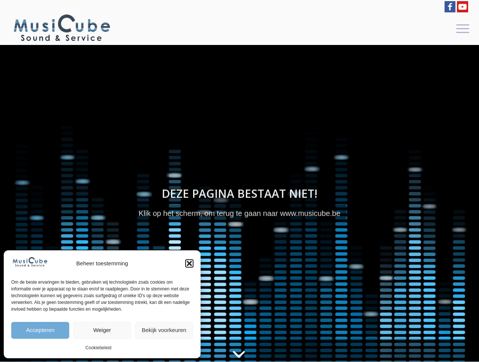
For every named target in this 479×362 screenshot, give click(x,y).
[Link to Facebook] (450, 6)
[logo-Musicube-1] (62, 28)
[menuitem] (460, 28)
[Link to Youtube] (462, 6)
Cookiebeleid (98, 347)
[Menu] (460, 28)
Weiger (102, 330)
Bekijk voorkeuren (164, 330)
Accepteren (40, 330)
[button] (189, 263)
